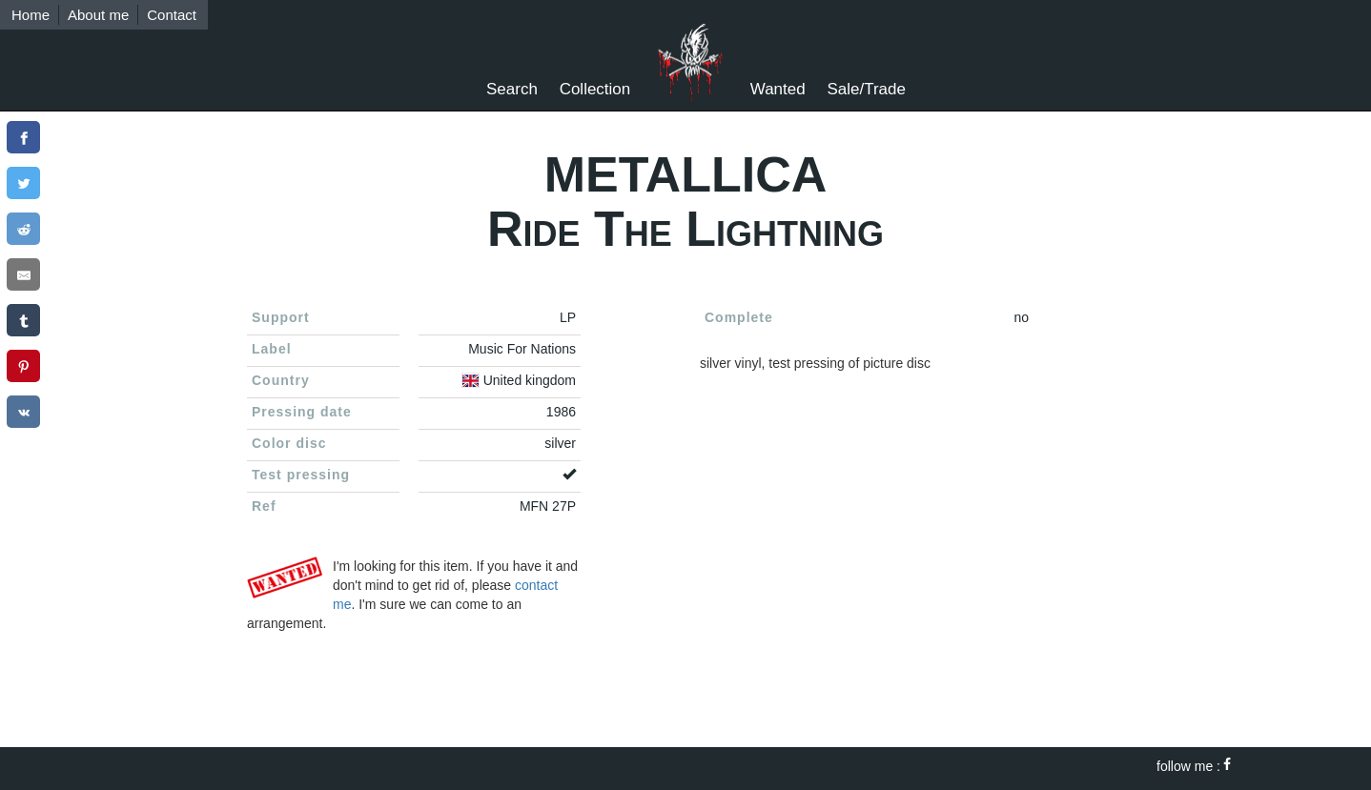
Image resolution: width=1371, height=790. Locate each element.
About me (98, 15)
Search (512, 89)
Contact (171, 15)
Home (30, 15)
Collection (595, 89)
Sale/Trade (866, 89)
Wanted (778, 89)
